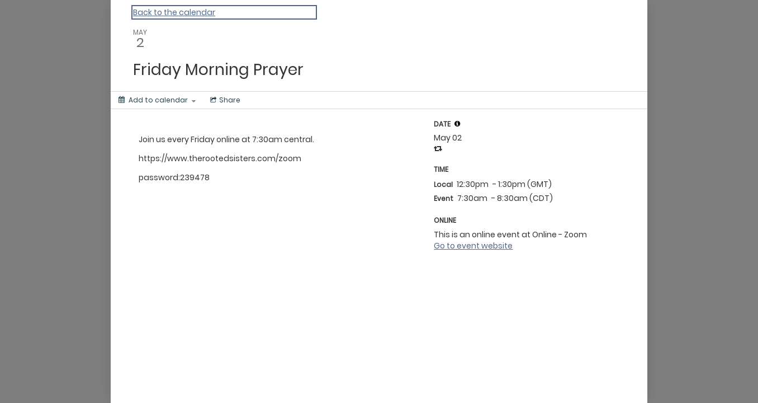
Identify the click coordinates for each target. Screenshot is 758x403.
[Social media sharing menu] (224, 100)
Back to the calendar (174, 12)
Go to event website (473, 245)
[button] (457, 123)
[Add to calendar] (157, 100)
